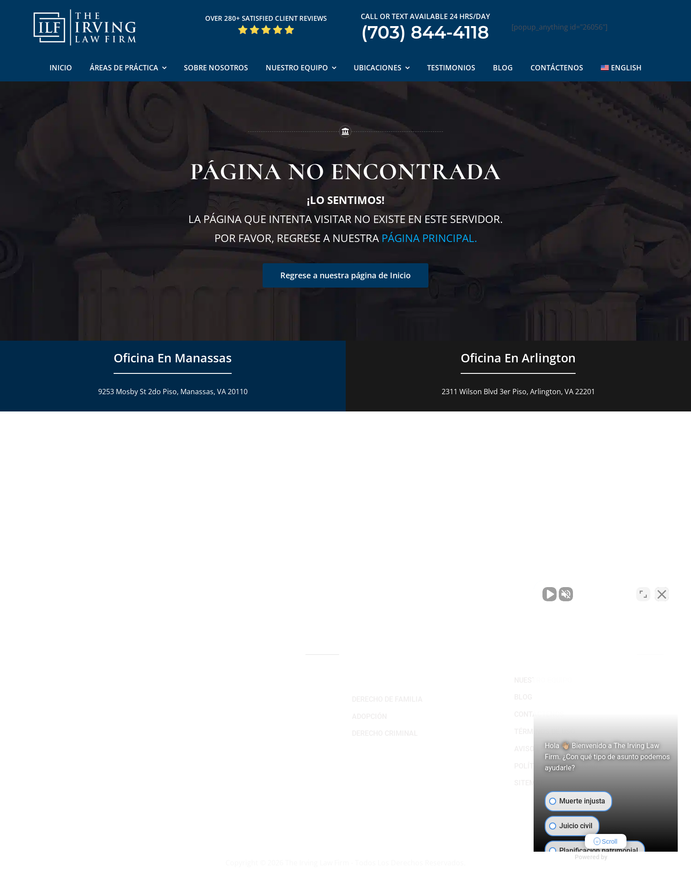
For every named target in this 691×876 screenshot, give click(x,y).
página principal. (429, 238)
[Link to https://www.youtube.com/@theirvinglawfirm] (207, 813)
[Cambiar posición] (643, 593)
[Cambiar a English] (621, 68)
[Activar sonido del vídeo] (534, 593)
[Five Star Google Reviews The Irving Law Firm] (266, 28)
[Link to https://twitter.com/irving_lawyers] (222, 813)
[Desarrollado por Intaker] (616, 857)
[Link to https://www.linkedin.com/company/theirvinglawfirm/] (251, 812)
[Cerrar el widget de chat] (662, 593)
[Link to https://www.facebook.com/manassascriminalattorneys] (193, 813)
